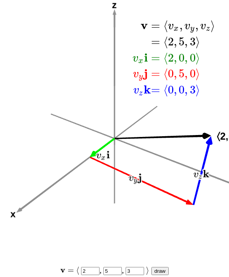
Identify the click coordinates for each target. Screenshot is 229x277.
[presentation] (174, 57)
